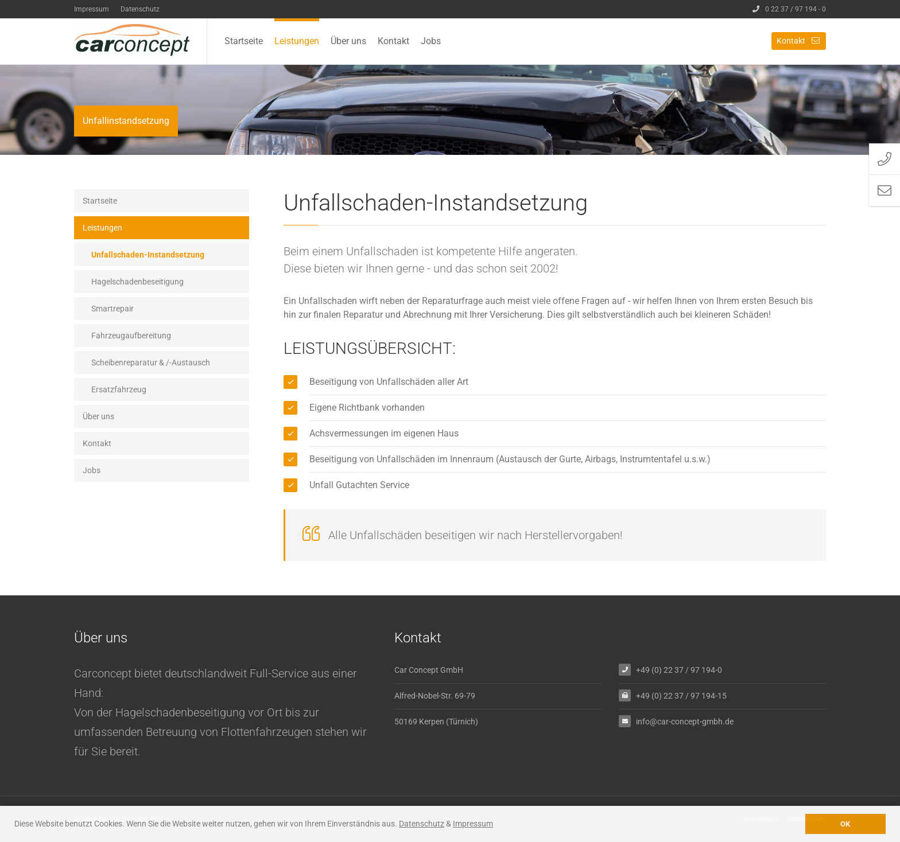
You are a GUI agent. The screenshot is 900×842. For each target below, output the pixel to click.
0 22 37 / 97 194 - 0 (789, 9)
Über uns (348, 41)
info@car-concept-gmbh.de (685, 721)
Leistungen (296, 41)
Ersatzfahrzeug (118, 389)
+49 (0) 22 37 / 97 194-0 (679, 670)
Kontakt (393, 41)
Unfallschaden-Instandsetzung (147, 254)
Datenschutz (140, 9)
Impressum (91, 9)
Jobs (431, 41)
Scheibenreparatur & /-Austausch (150, 362)
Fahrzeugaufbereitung (131, 335)
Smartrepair (112, 308)
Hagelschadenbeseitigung (137, 281)
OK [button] (845, 824)
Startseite (243, 41)
